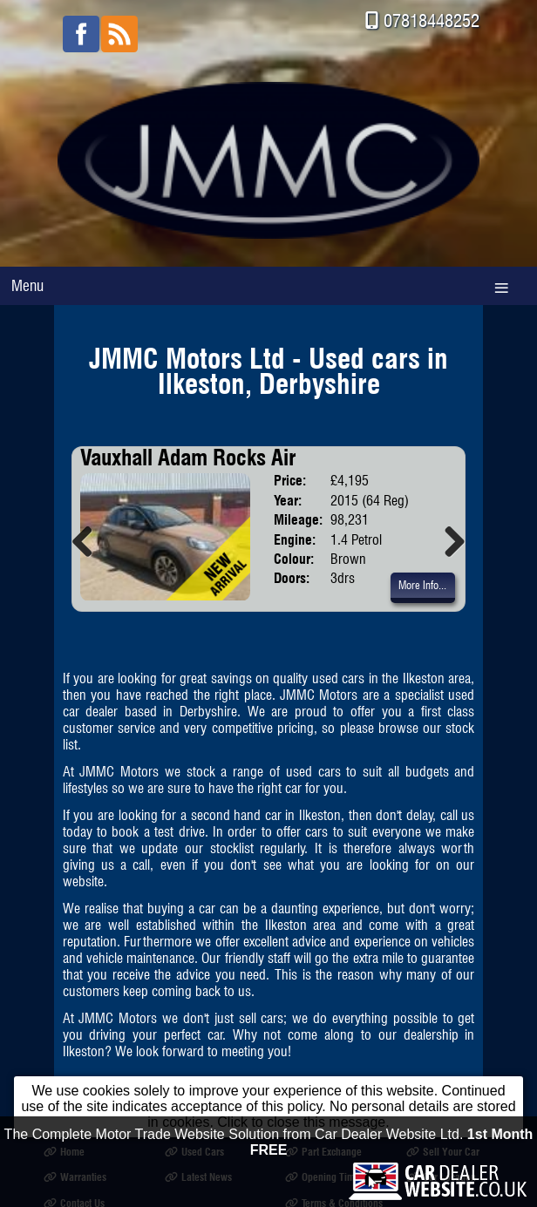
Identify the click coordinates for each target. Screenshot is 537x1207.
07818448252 (431, 20)
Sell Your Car (442, 1151)
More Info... (422, 586)
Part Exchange (323, 1151)
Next (448, 541)
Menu (27, 285)
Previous (88, 541)
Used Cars (194, 1151)
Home (64, 1151)
